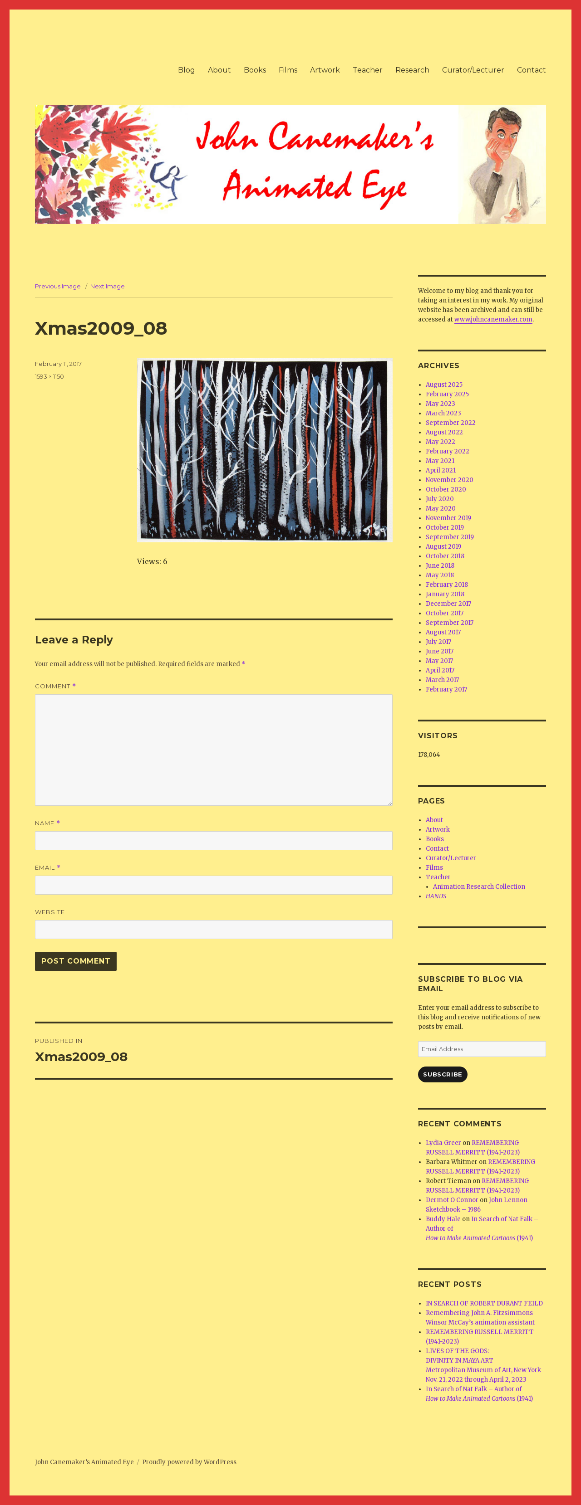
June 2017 (439, 651)
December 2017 (448, 604)
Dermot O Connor (452, 1200)
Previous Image (58, 286)
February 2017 (446, 689)
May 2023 (440, 404)
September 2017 (449, 623)
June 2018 (440, 566)
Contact (531, 70)
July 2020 (440, 499)
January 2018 (445, 594)
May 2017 (439, 661)
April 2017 (440, 670)
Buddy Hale (443, 1219)
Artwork (325, 70)
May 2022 (440, 442)
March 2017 (442, 680)
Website (50, 912)
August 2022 (444, 432)
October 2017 (444, 613)
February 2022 (447, 451)
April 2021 (441, 470)
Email (48, 868)
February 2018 (447, 585)
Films (288, 70)
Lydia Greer (443, 1143)
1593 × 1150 (49, 376)
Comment (55, 686)
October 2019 (445, 527)
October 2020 (446, 489)
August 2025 (444, 385)
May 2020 (441, 508)
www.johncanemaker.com (493, 319)
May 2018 (440, 575)
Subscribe (442, 1074)
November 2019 (448, 518)
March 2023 (443, 413)
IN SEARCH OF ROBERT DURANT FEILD (484, 1303)
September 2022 (451, 423)
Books (255, 70)
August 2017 (443, 632)
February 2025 (447, 394)
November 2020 (449, 480)
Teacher (368, 70)
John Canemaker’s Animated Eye (84, 1462)
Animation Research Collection (479, 887)
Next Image (107, 286)
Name (47, 823)
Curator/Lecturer (473, 70)
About (219, 70)
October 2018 (445, 556)
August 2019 (443, 546)
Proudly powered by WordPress (189, 1462)
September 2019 (450, 537)
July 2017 (438, 642)
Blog (186, 70)
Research (412, 70)
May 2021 (440, 461)
